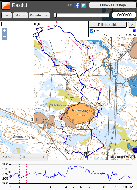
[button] (113, 5)
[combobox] (20, 15)
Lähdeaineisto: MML (123, 156)
